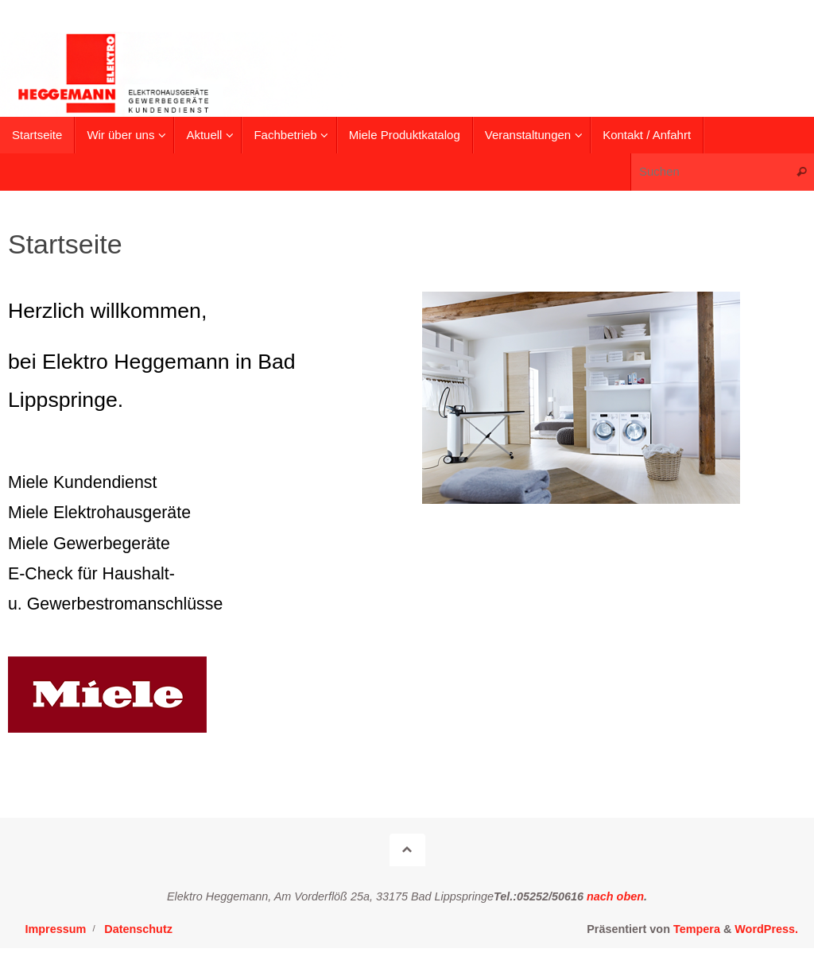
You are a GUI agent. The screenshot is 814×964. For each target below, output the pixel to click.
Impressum (56, 929)
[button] (780, 22)
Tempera (696, 929)
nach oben (613, 896)
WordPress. (766, 929)
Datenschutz (138, 929)
